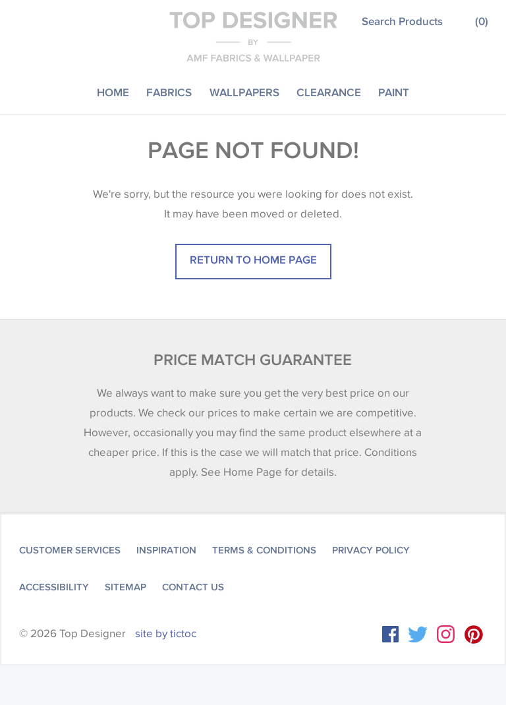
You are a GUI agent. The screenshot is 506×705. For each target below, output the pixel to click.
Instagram (446, 634)
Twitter (418, 634)
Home (113, 92)
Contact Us (193, 587)
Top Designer (253, 36)
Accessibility (54, 587)
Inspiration (166, 550)
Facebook (390, 634)
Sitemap (125, 587)
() (481, 20)
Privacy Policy (371, 550)
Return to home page (253, 259)
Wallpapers (244, 92)
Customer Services (70, 550)
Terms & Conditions (264, 550)
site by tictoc (165, 633)
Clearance (328, 92)
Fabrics (169, 92)
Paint (393, 92)
